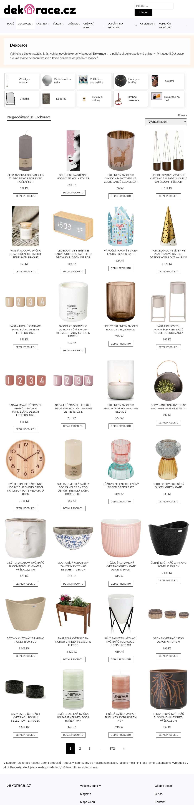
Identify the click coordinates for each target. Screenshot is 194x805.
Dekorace (24, 23)
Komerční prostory (165, 25)
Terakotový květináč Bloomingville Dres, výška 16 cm (168, 717)
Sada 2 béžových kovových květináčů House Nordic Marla (168, 329)
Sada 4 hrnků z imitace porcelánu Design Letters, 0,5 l (25, 329)
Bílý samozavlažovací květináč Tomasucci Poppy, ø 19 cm (121, 641)
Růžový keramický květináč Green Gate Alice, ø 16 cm (121, 566)
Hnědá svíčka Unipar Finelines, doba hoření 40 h (121, 717)
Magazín (85, 794)
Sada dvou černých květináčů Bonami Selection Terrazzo (25, 717)
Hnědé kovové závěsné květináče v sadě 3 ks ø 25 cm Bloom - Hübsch (168, 178)
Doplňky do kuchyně (115, 25)
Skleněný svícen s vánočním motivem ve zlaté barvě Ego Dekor (120, 178)
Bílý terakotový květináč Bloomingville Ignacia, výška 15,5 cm (25, 566)
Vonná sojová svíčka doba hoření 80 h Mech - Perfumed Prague (25, 254)
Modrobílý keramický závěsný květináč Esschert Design (73, 566)
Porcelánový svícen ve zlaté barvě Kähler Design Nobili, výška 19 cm (168, 254)
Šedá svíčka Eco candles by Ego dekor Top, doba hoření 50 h (25, 178)
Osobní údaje (163, 785)
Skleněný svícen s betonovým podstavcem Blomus (121, 408)
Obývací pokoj (88, 25)
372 (112, 748)
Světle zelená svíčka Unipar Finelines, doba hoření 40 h (73, 717)
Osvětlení (146, 23)
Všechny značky (90, 785)
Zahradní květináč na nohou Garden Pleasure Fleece (73, 641)
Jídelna (57, 23)
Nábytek (41, 23)
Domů (10, 23)
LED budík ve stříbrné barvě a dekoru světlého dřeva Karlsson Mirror (73, 254)
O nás (159, 794)
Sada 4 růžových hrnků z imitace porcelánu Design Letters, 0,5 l (73, 408)
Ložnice (73, 23)
